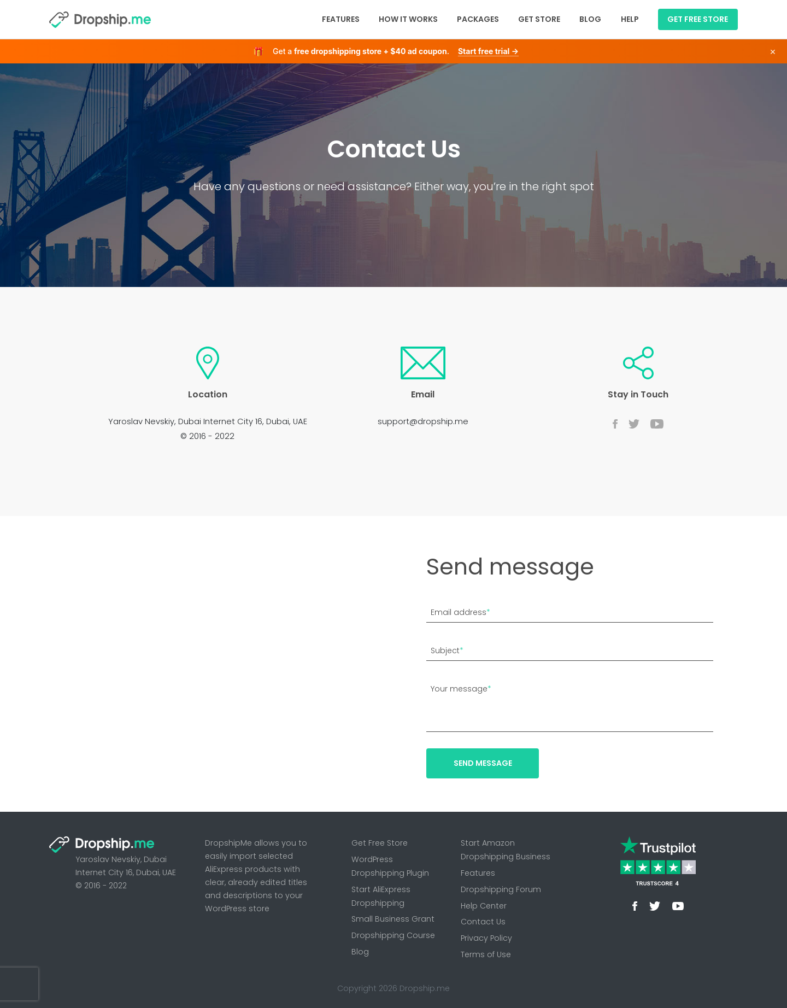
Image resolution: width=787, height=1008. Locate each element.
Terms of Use (486, 954)
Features (341, 19)
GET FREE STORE (697, 19)
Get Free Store (379, 842)
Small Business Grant (392, 918)
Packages (478, 19)
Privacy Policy (486, 938)
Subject (447, 650)
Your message (461, 688)
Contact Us (483, 921)
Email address (460, 612)
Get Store (539, 19)
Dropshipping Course (393, 935)
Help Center (484, 905)
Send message (483, 763)
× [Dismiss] (773, 51)
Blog (590, 19)
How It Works (408, 19)
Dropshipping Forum (501, 889)
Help (630, 19)
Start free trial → (488, 51)
